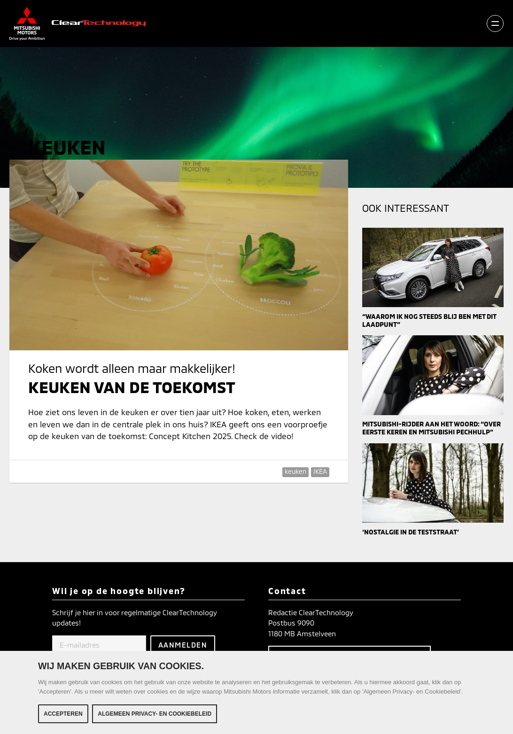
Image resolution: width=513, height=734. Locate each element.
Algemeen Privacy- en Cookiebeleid (154, 714)
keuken (295, 471)
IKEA (320, 471)
